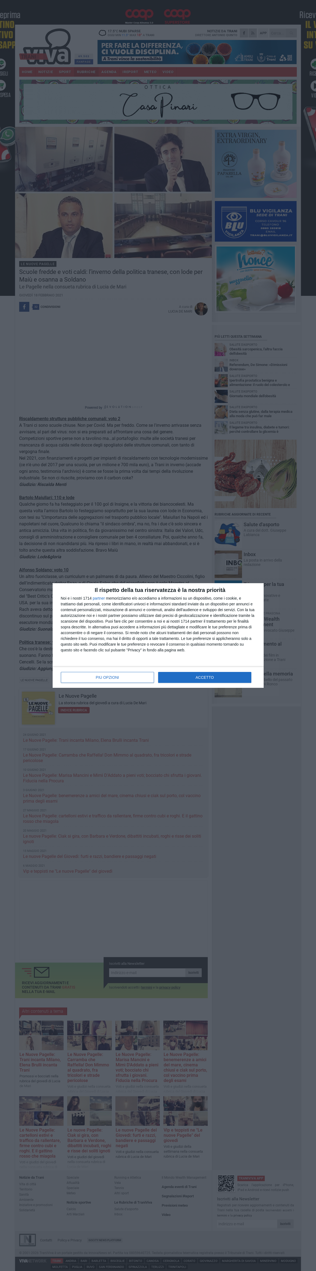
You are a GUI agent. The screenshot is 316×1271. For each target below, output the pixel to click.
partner (99, 598)
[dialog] (158, 635)
